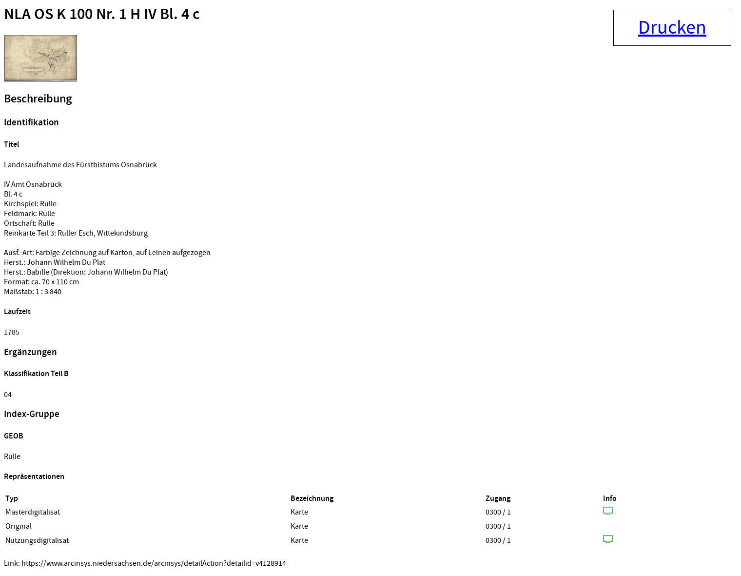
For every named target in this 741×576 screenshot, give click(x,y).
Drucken (672, 27)
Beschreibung (38, 99)
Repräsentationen (34, 477)
